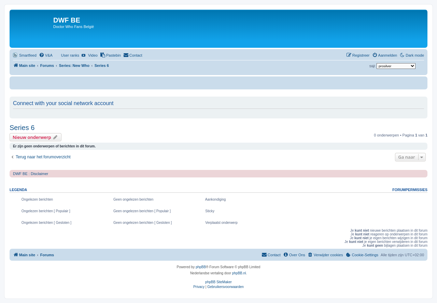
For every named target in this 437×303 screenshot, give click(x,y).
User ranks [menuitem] (70, 55)
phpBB (201, 267)
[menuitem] (46, 55)
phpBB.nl (239, 273)
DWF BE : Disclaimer (30, 174)
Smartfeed (28, 55)
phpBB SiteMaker (218, 282)
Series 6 (22, 127)
